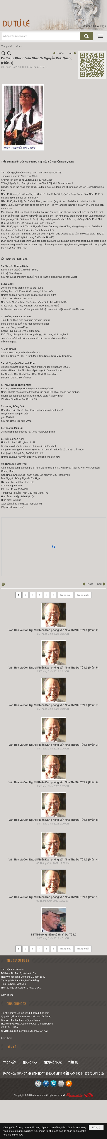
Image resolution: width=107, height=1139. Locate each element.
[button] (100, 36)
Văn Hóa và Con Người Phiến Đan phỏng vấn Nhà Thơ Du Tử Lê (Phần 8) (53, 819)
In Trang (3, 584)
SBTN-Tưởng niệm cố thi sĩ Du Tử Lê (53, 934)
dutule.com (39, 1095)
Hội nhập (100, 26)
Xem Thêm (7, 995)
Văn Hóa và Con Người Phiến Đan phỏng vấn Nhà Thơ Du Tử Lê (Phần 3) (53, 744)
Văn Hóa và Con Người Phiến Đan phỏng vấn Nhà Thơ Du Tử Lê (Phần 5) (53, 667)
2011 (17, 237)
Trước (60, 53)
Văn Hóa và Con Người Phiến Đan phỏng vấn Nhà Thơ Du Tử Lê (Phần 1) (53, 897)
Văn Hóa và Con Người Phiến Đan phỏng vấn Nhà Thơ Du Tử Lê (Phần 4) (53, 859)
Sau (70, 53)
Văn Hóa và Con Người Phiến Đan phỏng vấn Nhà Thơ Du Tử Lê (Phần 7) (53, 705)
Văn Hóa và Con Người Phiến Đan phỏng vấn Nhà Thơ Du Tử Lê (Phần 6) (53, 782)
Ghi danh (87, 26)
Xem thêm (6, 1038)
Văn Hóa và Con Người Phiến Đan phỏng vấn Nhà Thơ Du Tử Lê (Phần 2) (53, 630)
